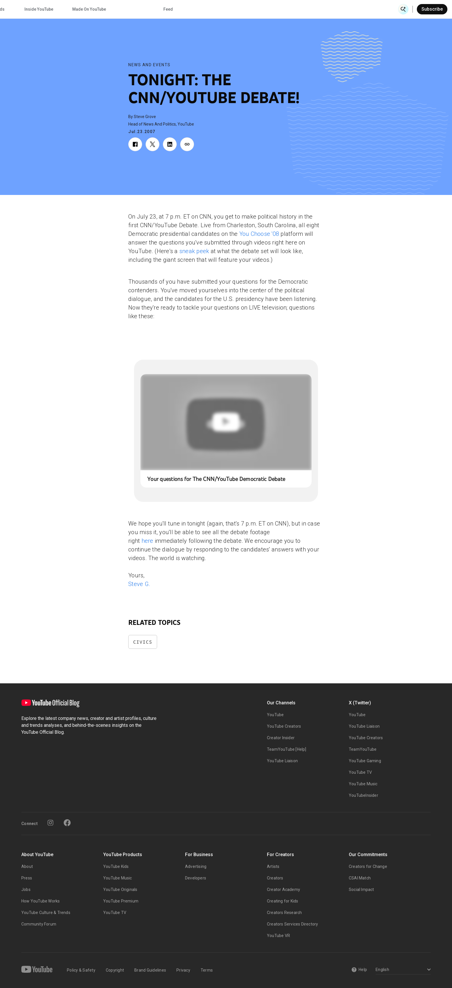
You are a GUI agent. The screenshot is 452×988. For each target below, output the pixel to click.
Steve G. (139, 584)
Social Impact (361, 889)
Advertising (195, 866)
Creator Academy (283, 889)
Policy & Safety (81, 970)
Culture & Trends (205, 9)
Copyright (115, 970)
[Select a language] (402, 970)
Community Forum (38, 924)
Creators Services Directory (292, 924)
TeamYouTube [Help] (286, 749)
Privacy (183, 970)
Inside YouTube (254, 9)
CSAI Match (360, 878)
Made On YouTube (305, 9)
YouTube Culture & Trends (45, 912)
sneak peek (194, 251)
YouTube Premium (120, 901)
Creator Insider (281, 737)
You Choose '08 (259, 233)
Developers (195, 878)
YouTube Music (363, 784)
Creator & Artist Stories (147, 9)
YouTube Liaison (282, 760)
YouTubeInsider (363, 795)
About (27, 866)
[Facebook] (67, 822)
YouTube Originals (120, 889)
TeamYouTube (362, 749)
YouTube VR (278, 935)
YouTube (275, 714)
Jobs (26, 889)
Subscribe (432, 9)
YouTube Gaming (365, 760)
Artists (273, 866)
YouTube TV (360, 772)
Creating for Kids (282, 901)
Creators (275, 878)
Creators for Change (368, 866)
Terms (207, 970)
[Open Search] (403, 9)
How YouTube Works (40, 901)
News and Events (149, 64)
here (147, 540)
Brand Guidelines (150, 970)
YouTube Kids (116, 866)
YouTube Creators (284, 726)
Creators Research (284, 912)
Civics (142, 642)
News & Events (93, 9)
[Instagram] (50, 822)
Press (26, 878)
